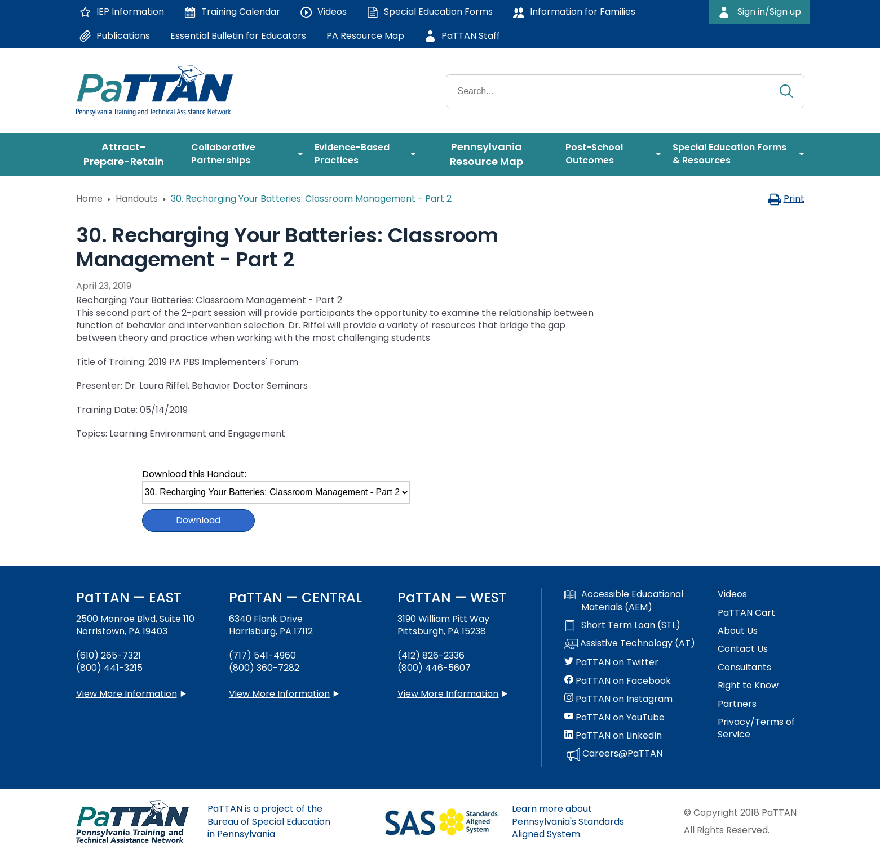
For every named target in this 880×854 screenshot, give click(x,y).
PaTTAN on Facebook (617, 681)
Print (786, 198)
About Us (738, 631)
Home (89, 198)
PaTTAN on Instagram (618, 699)
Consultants (744, 667)
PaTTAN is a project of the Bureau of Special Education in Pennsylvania (268, 821)
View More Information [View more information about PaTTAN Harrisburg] (279, 693)
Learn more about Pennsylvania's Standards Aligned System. (568, 821)
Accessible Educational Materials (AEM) (623, 600)
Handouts (137, 198)
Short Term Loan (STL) (622, 625)
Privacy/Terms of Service (756, 728)
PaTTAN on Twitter (611, 662)
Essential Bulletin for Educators (238, 35)
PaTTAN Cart (746, 613)
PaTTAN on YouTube (614, 717)
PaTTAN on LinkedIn (613, 736)
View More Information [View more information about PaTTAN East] (126, 693)
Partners (737, 704)
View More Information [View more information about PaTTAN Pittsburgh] (447, 693)
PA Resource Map (365, 35)
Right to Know (748, 685)
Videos (732, 594)
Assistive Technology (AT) (629, 644)
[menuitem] (127, 154)
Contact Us (743, 649)
